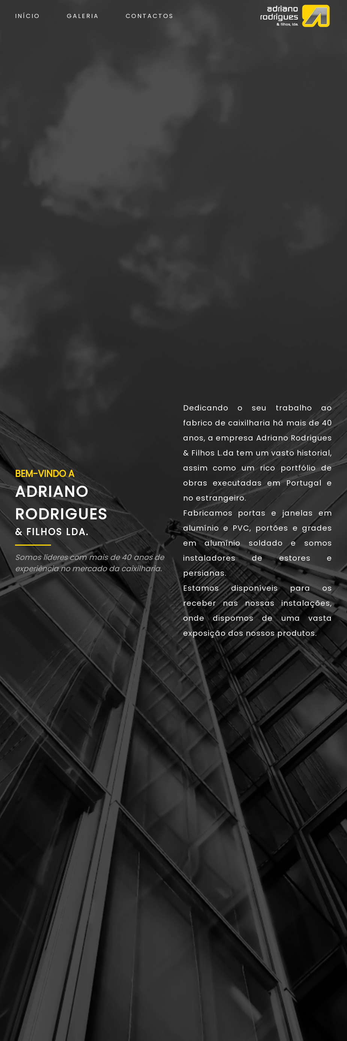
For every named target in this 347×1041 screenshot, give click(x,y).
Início (27, 16)
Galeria (83, 16)
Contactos (150, 16)
